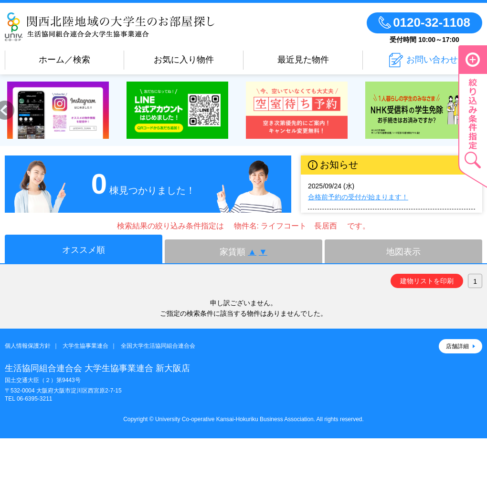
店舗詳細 (457, 346)
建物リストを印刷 (427, 281)
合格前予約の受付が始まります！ (358, 197)
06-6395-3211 (35, 398)
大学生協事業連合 (85, 345)
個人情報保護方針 (28, 345)
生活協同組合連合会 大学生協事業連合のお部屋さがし (110, 26)
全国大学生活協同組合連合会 (158, 345)
